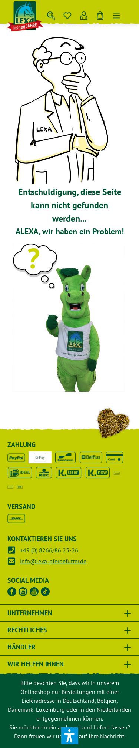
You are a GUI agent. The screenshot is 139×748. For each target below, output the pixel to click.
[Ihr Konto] (84, 14)
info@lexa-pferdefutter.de (53, 561)
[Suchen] (51, 14)
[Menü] (116, 14)
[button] (69, 735)
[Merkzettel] (67, 14)
